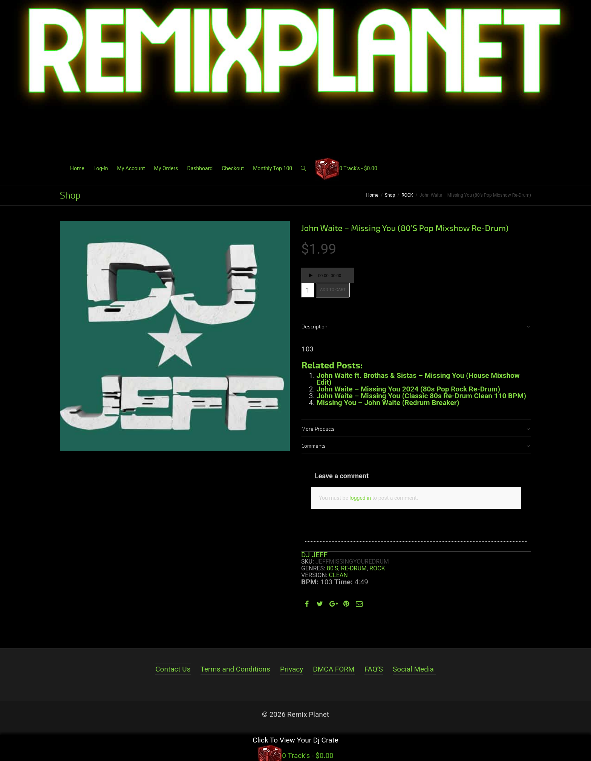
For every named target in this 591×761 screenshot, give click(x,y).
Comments (314, 446)
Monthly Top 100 (272, 168)
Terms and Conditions (235, 669)
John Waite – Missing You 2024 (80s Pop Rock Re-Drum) (408, 389)
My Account (131, 168)
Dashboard (200, 168)
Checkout (233, 168)
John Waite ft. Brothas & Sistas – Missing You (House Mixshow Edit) (418, 379)
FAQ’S (373, 669)
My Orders (166, 168)
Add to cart (333, 289)
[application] (327, 275)
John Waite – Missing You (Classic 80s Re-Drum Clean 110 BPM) (421, 395)
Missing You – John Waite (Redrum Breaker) (388, 402)
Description (315, 326)
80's (332, 568)
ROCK (407, 195)
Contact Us (172, 669)
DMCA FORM (333, 669)
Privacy (291, 669)
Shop (390, 195)
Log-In (100, 168)
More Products (318, 429)
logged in (360, 498)
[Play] (310, 276)
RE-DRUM (354, 568)
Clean (338, 575)
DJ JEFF (314, 554)
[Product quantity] (307, 290)
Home (77, 168)
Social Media (413, 669)
